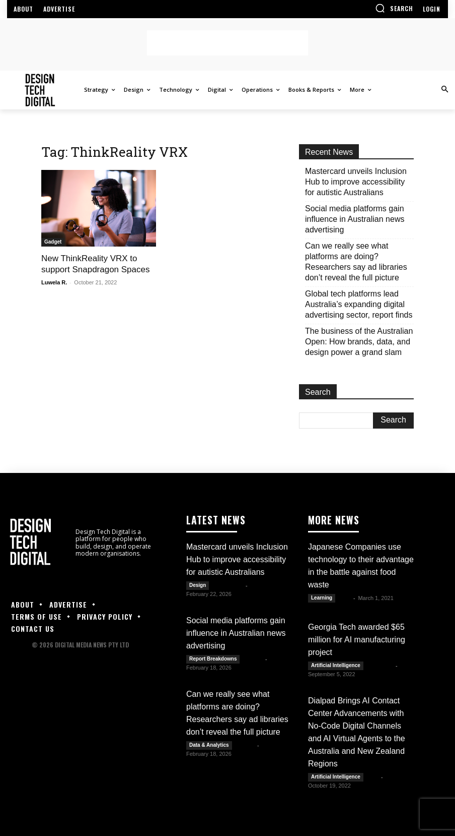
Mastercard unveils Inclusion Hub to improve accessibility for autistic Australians (356, 182)
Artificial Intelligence (335, 664)
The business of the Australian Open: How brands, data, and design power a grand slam (359, 341)
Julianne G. (228, 584)
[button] (394, 8)
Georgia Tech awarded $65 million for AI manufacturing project (356, 638)
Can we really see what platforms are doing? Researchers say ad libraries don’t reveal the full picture (356, 262)
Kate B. (253, 658)
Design (197, 584)
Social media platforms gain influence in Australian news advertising (354, 219)
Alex (345, 597)
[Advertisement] (227, 42)
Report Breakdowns (213, 658)
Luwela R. (54, 282)
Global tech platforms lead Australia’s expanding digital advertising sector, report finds (358, 304)
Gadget (52, 242)
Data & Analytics (209, 744)
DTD (373, 776)
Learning (321, 597)
